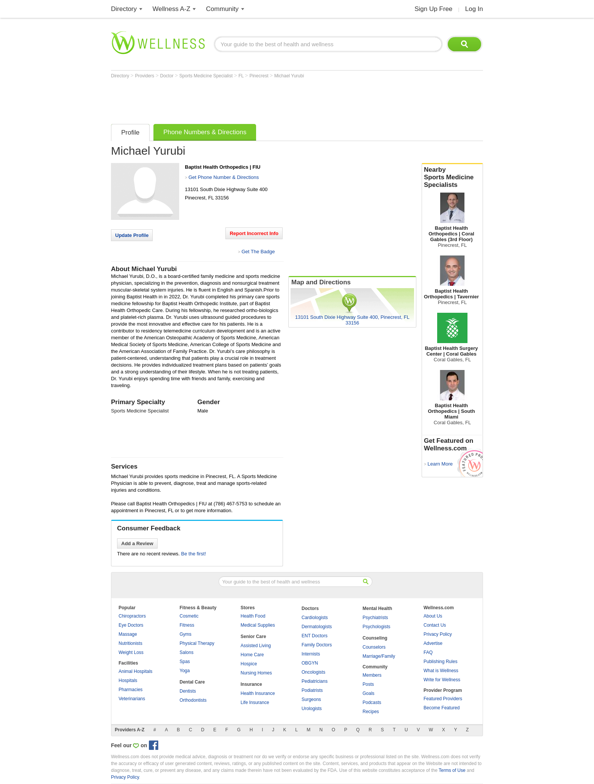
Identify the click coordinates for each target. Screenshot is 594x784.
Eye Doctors (131, 625)
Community (222, 9)
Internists (311, 654)
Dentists (188, 691)
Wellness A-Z (172, 9)
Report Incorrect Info (254, 233)
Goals (368, 693)
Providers (145, 75)
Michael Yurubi (289, 75)
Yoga (185, 670)
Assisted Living (256, 645)
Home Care (252, 654)
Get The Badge (258, 251)
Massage (128, 634)
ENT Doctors (314, 635)
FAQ (428, 652)
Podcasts (372, 702)
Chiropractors (132, 616)
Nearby (452, 177)
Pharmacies (130, 689)
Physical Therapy (197, 643)
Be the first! (193, 554)
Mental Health (377, 608)
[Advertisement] (249, 99)
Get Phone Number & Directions (223, 177)
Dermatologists (317, 626)
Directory (124, 9)
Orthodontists (193, 700)
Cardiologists (315, 617)
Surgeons (311, 699)
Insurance (251, 684)
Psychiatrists (375, 617)
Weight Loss (131, 652)
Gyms (185, 634)
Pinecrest (259, 75)
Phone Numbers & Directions (204, 132)
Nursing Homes (256, 673)
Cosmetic (189, 616)
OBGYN (310, 663)
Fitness (187, 625)
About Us (433, 616)
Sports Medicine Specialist (206, 75)
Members (372, 675)
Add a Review (137, 543)
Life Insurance (255, 702)
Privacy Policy (438, 634)
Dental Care (192, 682)
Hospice (249, 663)
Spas (185, 661)
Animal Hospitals (135, 671)
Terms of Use (452, 770)
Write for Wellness (442, 679)
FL (241, 75)
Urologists (312, 708)
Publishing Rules (440, 661)
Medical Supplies (258, 625)
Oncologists (313, 672)
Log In (474, 9)
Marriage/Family (379, 656)
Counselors (374, 647)
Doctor (167, 75)
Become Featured (442, 707)
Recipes (371, 711)
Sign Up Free (433, 9)
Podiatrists (312, 690)
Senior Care (253, 636)
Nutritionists (130, 643)
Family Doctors (317, 645)
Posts (368, 684)
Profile (130, 132)
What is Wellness (441, 670)
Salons (187, 652)
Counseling (375, 638)
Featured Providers (443, 698)
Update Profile (131, 235)
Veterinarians (132, 698)
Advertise (433, 643)
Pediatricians (315, 681)
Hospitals (128, 680)
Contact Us (435, 625)
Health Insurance (258, 693)
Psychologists (376, 626)
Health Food (253, 616)
